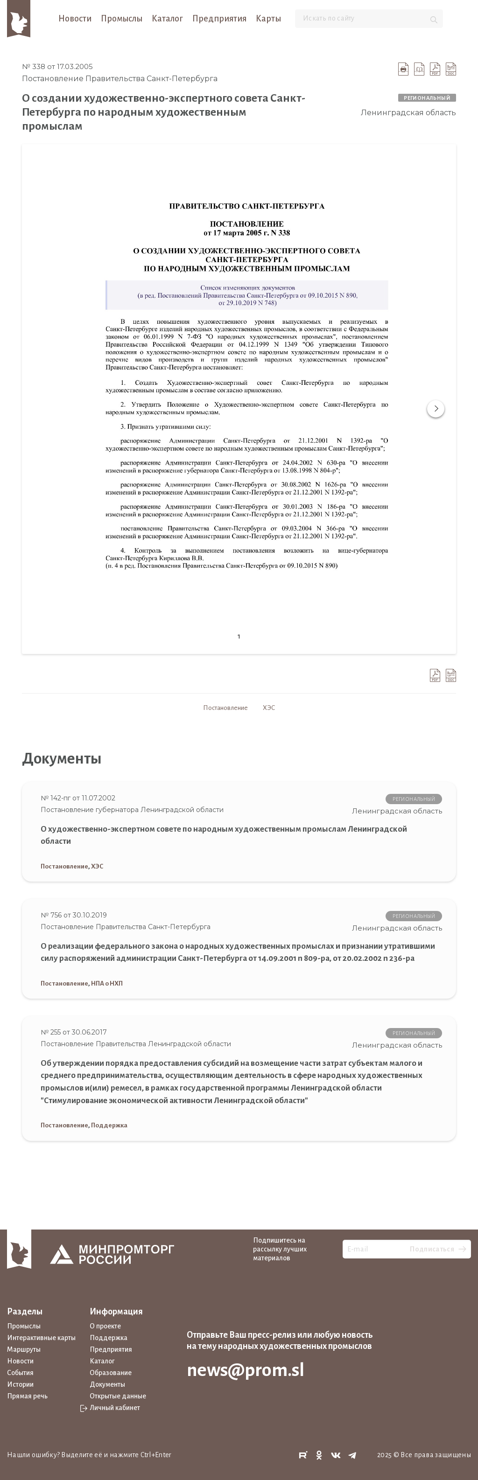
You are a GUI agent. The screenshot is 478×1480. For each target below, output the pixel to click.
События (20, 1372)
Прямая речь (27, 1396)
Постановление (225, 707)
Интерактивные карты (41, 1337)
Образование (111, 1372)
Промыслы (121, 18)
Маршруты (24, 1349)
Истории (20, 1384)
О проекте (105, 1326)
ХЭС (269, 707)
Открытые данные (118, 1396)
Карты (268, 18)
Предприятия (219, 18)
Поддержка (109, 1125)
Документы (107, 1384)
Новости (74, 18)
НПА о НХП (107, 983)
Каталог (167, 18)
